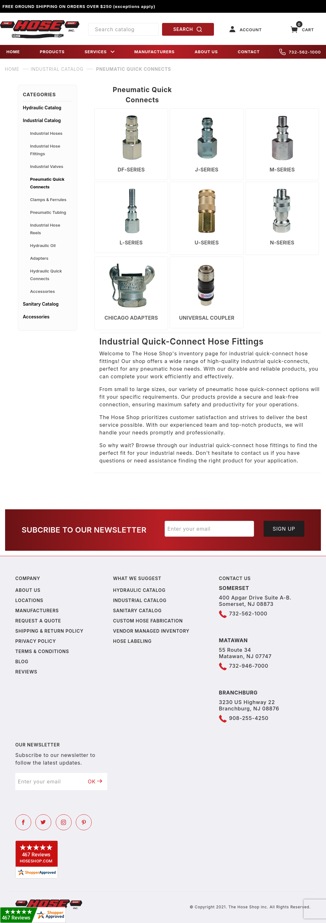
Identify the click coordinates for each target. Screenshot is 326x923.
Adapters (39, 258)
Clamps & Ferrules (48, 199)
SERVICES (100, 51)
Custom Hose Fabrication (148, 620)
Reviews (26, 671)
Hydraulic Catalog (42, 107)
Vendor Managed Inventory (151, 631)
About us (27, 590)
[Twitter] (43, 822)
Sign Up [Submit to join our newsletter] (284, 529)
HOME (13, 51)
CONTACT (249, 51)
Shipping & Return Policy (49, 631)
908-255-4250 (249, 718)
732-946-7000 (248, 666)
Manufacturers (37, 610)
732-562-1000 (300, 52)
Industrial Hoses (46, 133)
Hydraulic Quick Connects (46, 274)
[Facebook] (23, 822)
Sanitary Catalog (41, 304)
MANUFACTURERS (154, 51)
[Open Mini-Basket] (302, 29)
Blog (21, 661)
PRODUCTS (52, 51)
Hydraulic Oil (43, 245)
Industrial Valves (46, 166)
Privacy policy (35, 641)
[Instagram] (64, 822)
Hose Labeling (132, 641)
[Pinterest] (84, 822)
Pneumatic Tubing (48, 212)
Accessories (42, 291)
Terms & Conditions (42, 651)
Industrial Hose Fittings (45, 149)
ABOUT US (206, 51)
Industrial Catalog (42, 120)
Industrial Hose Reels (45, 228)
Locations (29, 600)
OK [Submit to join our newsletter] (95, 781)
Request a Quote (38, 620)
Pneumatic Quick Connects (47, 183)
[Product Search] (123, 29)
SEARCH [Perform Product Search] (187, 29)
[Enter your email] (209, 529)
